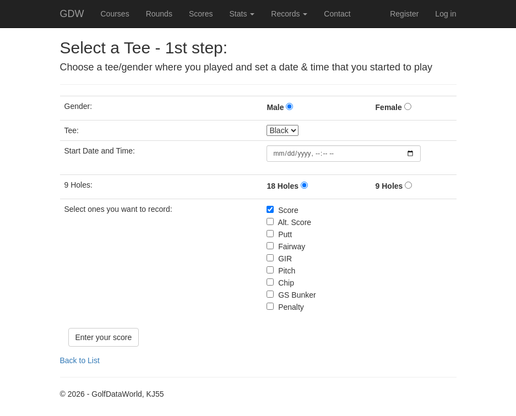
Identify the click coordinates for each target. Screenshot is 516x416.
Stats (241, 13)
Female (389, 107)
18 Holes (282, 186)
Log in (445, 13)
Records (289, 13)
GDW (72, 13)
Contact (337, 13)
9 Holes (389, 186)
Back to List (80, 360)
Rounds (159, 13)
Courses (115, 13)
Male (275, 107)
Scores (201, 13)
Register (404, 13)
